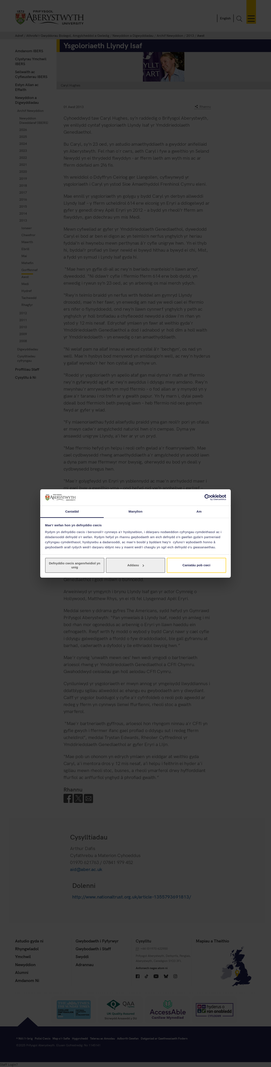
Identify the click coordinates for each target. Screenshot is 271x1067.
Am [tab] (199, 511)
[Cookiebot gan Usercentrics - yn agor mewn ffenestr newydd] (207, 497)
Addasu (135, 565)
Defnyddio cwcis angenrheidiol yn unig (74, 565)
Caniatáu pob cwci (196, 565)
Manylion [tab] (135, 511)
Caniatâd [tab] (72, 511)
